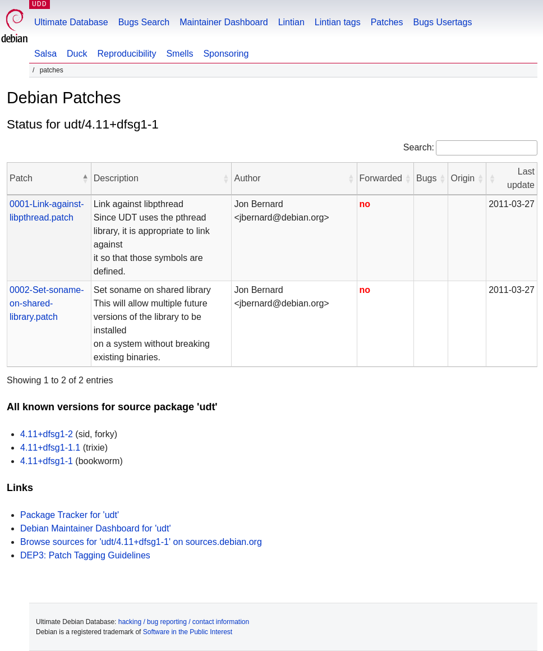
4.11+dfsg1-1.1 (50, 447)
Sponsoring (226, 53)
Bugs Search (144, 22)
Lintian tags (338, 22)
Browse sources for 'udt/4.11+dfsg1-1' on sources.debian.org (141, 542)
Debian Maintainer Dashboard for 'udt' (95, 528)
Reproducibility (126, 53)
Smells (179, 53)
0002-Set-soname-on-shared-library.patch (47, 303)
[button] (85, 178)
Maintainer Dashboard (224, 22)
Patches (387, 22)
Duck (77, 53)
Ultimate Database (71, 22)
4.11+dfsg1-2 (46, 434)
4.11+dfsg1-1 (46, 461)
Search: (418, 147)
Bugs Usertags (442, 22)
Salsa (45, 53)
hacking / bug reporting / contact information (183, 622)
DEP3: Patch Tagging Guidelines (85, 555)
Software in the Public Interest (187, 632)
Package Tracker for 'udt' (69, 515)
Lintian (291, 22)
